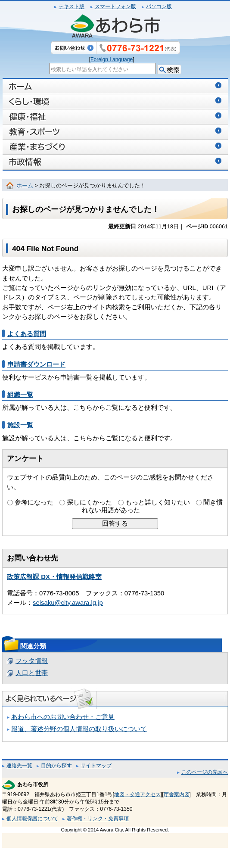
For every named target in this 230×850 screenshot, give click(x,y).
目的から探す (56, 766)
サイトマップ (96, 766)
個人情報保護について (32, 819)
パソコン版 (159, 6)
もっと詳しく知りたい (157, 502)
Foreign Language (111, 59)
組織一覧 (20, 394)
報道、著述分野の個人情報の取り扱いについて (79, 728)
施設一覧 (20, 425)
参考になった (34, 502)
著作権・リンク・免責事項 (98, 819)
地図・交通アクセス (137, 794)
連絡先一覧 (19, 766)
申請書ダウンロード (36, 364)
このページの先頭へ (204, 772)
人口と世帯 (32, 672)
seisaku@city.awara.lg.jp (68, 602)
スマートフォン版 (115, 6)
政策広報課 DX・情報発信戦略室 (54, 576)
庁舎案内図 (177, 794)
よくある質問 (26, 333)
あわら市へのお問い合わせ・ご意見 (63, 716)
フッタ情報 (32, 660)
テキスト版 (71, 6)
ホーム (24, 186)
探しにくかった (89, 502)
